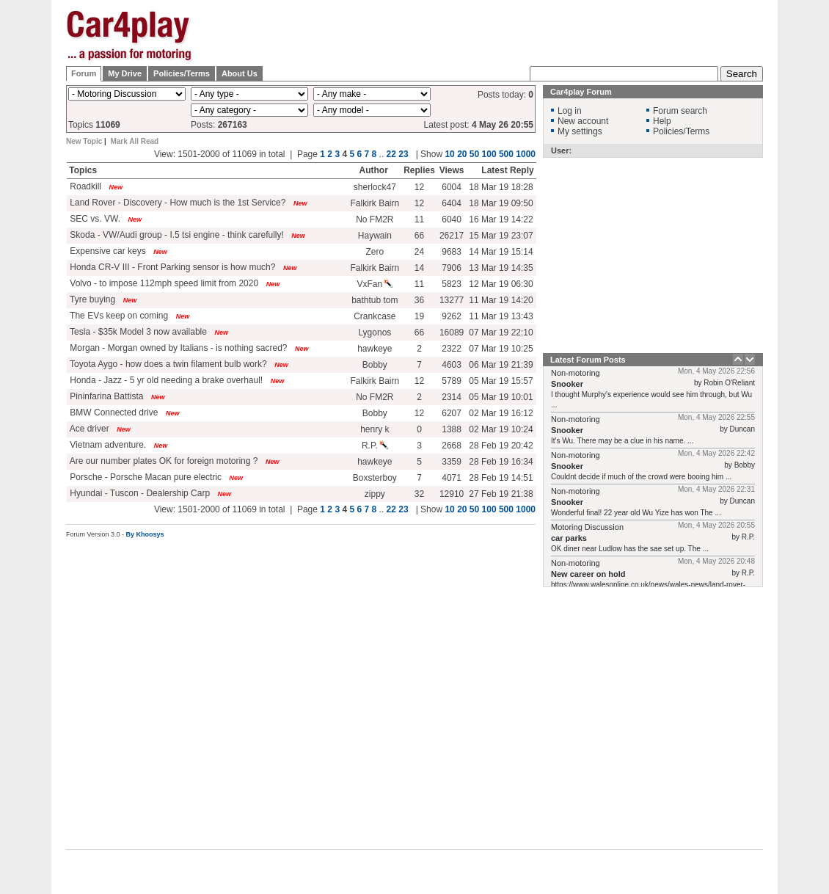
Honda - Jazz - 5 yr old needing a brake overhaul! (165, 380)
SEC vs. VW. (93, 219)
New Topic (84, 141)
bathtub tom (374, 300)
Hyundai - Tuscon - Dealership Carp (138, 493)
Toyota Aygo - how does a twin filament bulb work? (167, 364)
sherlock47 (375, 187)
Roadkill (84, 186)
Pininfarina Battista (105, 396)
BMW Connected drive (112, 412)
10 (449, 154)
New (116, 187)
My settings (580, 131)
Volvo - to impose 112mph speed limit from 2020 (162, 283)
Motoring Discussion (587, 527)
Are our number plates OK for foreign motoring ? (162, 461)
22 (391, 154)
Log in (570, 111)
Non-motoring (575, 372)
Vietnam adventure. (106, 445)
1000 (526, 154)
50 (474, 154)
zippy (375, 494)
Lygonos (374, 332)
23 (403, 154)
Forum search (680, 111)
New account (583, 121)
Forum (83, 73)
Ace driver (88, 429)
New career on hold (588, 574)
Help (662, 121)
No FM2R (374, 219)
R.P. (375, 445)
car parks (569, 538)
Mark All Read (134, 141)
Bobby (374, 365)
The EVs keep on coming (117, 315)
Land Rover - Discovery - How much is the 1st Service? (176, 202)
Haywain (375, 235)
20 (462, 154)
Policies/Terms (181, 73)
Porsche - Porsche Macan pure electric (144, 477)
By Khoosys (145, 534)
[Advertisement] (496, 46)
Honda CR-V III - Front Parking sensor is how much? (171, 267)
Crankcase (374, 316)
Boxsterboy (375, 478)
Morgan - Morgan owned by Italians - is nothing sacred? (177, 348)
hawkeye (374, 349)
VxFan (375, 284)
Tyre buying (91, 299)
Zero (375, 252)
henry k (374, 429)
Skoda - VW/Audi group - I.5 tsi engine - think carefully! (175, 235)
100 (489, 154)
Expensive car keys (106, 251)
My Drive (125, 73)
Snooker (567, 383)
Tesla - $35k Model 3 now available (137, 332)
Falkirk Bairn (375, 203)
